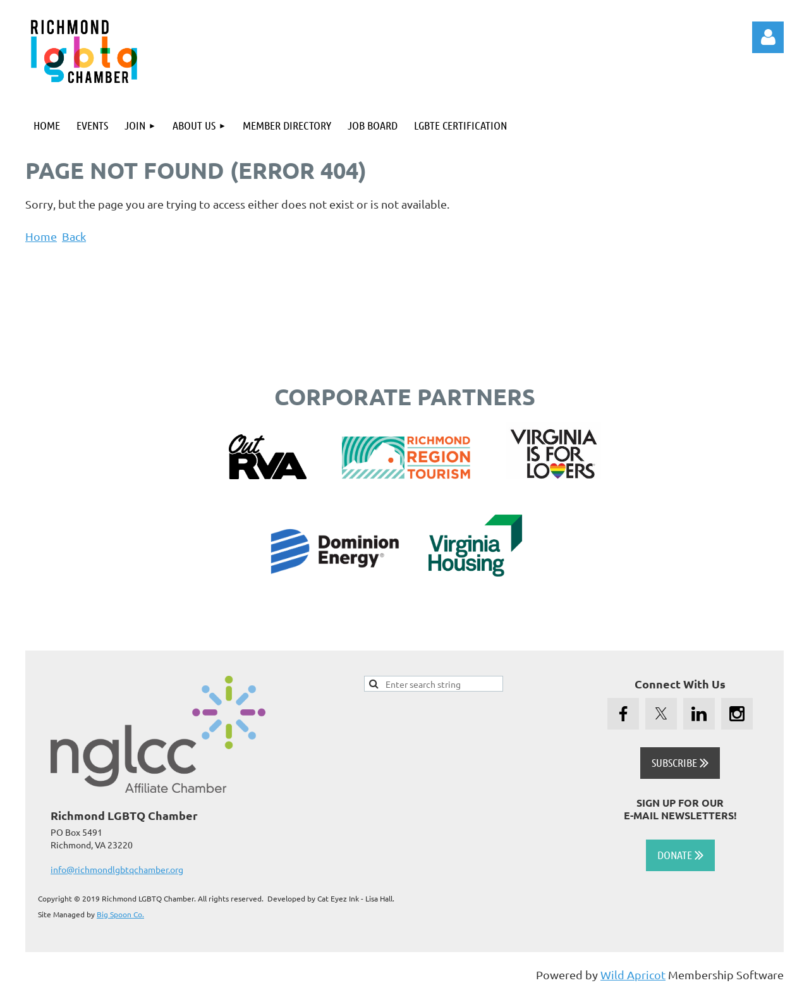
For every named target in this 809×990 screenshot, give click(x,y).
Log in (768, 37)
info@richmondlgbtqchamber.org (117, 869)
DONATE (680, 855)
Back (74, 236)
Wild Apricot (633, 974)
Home (41, 236)
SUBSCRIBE (680, 762)
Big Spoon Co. (120, 914)
